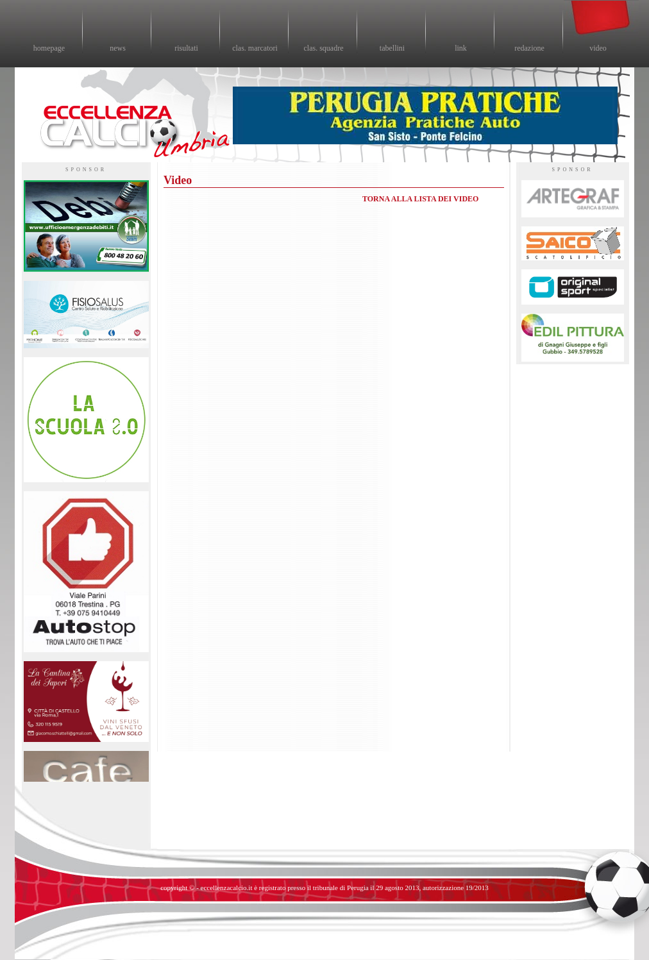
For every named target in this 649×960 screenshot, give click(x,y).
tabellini (392, 48)
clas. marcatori (255, 48)
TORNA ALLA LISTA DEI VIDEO (420, 198)
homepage (49, 48)
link (461, 48)
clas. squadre (324, 48)
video (598, 48)
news (118, 48)
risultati (186, 48)
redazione (529, 48)
